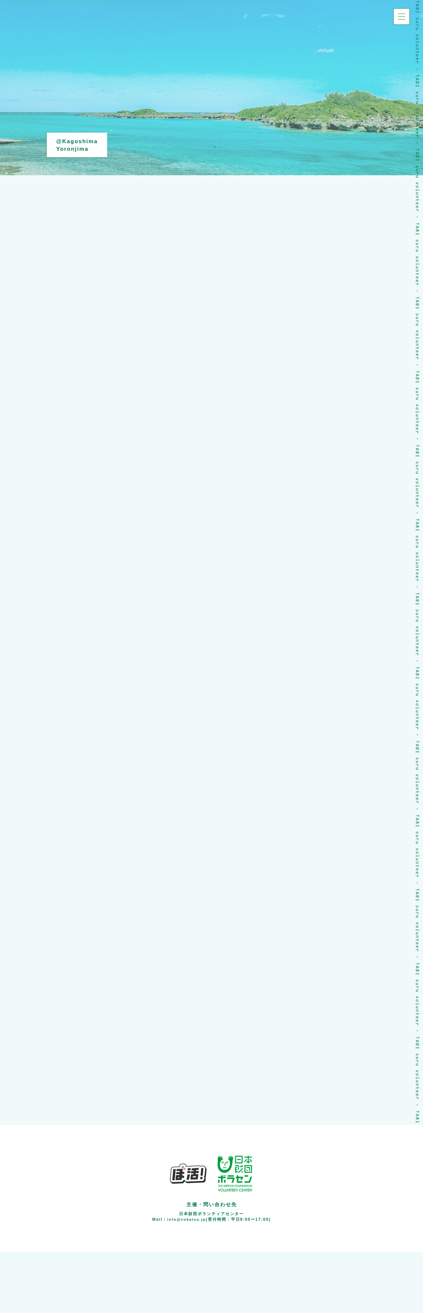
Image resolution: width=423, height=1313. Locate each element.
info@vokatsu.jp (186, 1280)
